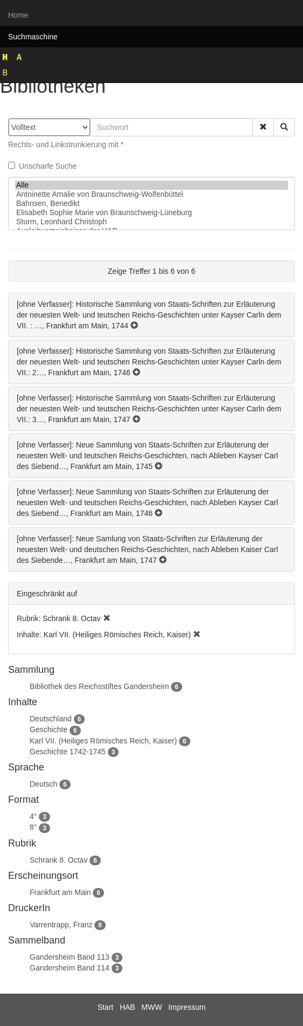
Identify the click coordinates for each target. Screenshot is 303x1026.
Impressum (186, 1007)
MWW (151, 1007)
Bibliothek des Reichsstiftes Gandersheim (99, 686)
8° (33, 827)
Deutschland (51, 718)
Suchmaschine (33, 36)
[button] (263, 127)
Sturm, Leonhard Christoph (151, 221)
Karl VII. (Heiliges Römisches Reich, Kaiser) (103, 740)
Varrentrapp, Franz (61, 924)
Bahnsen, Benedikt (151, 203)
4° (33, 816)
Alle (151, 185)
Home (18, 15)
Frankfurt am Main (60, 892)
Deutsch (43, 784)
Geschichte (48, 729)
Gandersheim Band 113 (69, 957)
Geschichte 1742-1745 (68, 751)
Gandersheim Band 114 (69, 967)
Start (106, 1007)
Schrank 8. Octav (58, 860)
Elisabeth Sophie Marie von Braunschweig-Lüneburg (151, 212)
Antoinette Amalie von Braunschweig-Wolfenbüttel (151, 194)
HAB (127, 1007)
